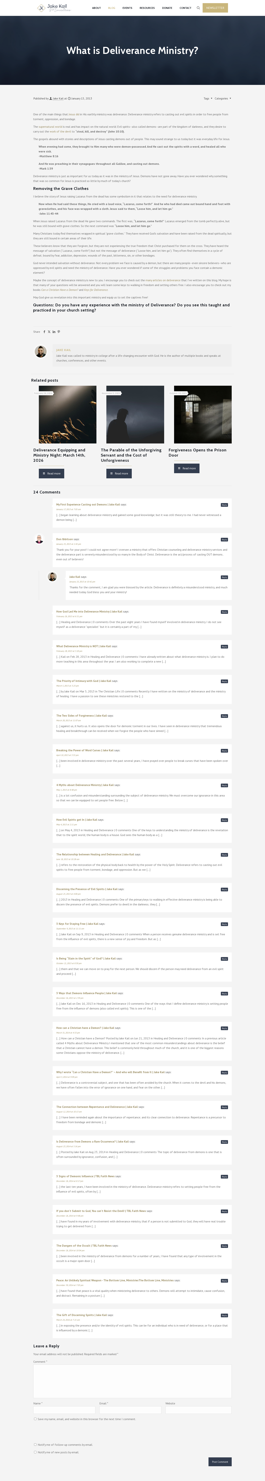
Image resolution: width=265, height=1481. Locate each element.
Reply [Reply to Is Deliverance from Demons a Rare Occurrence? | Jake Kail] (224, 1142)
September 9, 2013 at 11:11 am (70, 928)
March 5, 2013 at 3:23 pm (67, 685)
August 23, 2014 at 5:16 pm (68, 1146)
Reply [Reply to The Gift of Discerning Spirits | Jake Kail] (224, 1315)
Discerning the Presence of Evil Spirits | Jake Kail (87, 889)
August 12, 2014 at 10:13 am (69, 1111)
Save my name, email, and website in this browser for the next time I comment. (87, 1419)
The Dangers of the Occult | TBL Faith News (84, 1245)
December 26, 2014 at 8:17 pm (69, 1181)
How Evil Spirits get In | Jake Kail (76, 819)
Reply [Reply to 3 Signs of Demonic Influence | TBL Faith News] (224, 1176)
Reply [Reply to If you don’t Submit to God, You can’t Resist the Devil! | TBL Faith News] (224, 1211)
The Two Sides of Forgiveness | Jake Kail (81, 715)
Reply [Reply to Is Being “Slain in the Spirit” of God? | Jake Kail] (224, 959)
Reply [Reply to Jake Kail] (224, 577)
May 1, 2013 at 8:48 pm (66, 789)
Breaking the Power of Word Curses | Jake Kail (85, 750)
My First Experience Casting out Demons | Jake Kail (88, 504)
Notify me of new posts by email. (58, 1452)
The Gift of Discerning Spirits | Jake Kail (81, 1315)
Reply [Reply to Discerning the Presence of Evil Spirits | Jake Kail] (224, 889)
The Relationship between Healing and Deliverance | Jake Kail (95, 854)
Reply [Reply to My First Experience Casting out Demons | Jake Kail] (224, 505)
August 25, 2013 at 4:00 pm (68, 893)
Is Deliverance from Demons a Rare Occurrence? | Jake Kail (92, 1141)
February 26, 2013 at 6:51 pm (69, 616)
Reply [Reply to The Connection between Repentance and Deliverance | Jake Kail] (224, 1107)
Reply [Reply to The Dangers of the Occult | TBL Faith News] (224, 1246)
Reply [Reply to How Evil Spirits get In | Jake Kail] (224, 820)
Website (170, 1403)
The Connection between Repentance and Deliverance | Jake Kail (97, 1107)
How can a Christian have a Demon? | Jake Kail (85, 1028)
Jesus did (74, 114)
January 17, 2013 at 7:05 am (68, 509)
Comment (40, 1361)
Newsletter (215, 8)
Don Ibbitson (64, 539)
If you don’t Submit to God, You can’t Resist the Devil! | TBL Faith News (101, 1211)
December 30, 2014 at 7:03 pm (69, 1285)
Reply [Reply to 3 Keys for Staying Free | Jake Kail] (224, 924)
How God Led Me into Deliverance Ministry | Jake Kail (89, 611)
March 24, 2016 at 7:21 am (68, 1319)
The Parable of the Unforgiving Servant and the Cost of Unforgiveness (131, 455)
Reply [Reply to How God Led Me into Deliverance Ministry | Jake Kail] (224, 612)
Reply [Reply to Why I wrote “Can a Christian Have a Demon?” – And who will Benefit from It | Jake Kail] (224, 1072)
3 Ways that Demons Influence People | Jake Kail (86, 993)
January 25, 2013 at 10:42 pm (82, 581)
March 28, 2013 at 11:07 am (68, 720)
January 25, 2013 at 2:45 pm (68, 544)
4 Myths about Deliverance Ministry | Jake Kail (85, 785)
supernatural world (50, 126)
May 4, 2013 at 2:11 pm (66, 824)
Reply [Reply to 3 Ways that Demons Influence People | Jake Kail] (224, 993)
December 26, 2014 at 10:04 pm (70, 1250)
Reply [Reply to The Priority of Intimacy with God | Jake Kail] (224, 681)
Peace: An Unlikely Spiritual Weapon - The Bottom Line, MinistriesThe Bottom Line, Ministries (115, 1280)
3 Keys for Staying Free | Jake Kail (77, 924)
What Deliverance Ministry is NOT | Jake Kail (83, 646)
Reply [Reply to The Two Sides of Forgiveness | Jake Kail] (224, 716)
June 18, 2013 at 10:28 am (67, 859)
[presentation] (61, 1433)
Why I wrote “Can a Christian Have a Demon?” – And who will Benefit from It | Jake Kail (110, 1072)
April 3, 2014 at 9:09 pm (66, 1077)
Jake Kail (58, 98)
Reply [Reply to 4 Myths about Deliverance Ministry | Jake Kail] (224, 785)
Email (103, 1403)
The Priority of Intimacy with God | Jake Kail (83, 681)
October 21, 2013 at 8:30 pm (69, 963)
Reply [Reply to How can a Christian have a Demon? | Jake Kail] (224, 1028)
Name (38, 1403)
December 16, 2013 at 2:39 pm (69, 998)
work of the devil (60, 131)
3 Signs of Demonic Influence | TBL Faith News (85, 1176)
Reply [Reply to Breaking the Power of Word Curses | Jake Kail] (224, 750)
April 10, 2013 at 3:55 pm (67, 755)
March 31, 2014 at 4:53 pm (68, 1032)
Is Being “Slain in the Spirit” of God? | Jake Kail (86, 958)
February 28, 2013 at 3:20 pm (69, 651)
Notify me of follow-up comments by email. (65, 1444)
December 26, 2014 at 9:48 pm (69, 1215)
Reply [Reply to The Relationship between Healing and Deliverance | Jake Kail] (224, 855)
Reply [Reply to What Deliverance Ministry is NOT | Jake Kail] (224, 646)
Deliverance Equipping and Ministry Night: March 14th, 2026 (59, 455)
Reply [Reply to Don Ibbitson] (224, 539)
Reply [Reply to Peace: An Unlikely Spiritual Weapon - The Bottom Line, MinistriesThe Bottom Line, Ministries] (224, 1280)
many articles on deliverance (163, 280)
